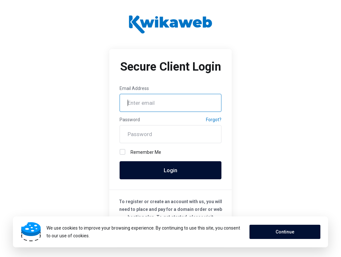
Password (130, 119)
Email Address (134, 88)
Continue (285, 231)
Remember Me (140, 152)
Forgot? (213, 119)
